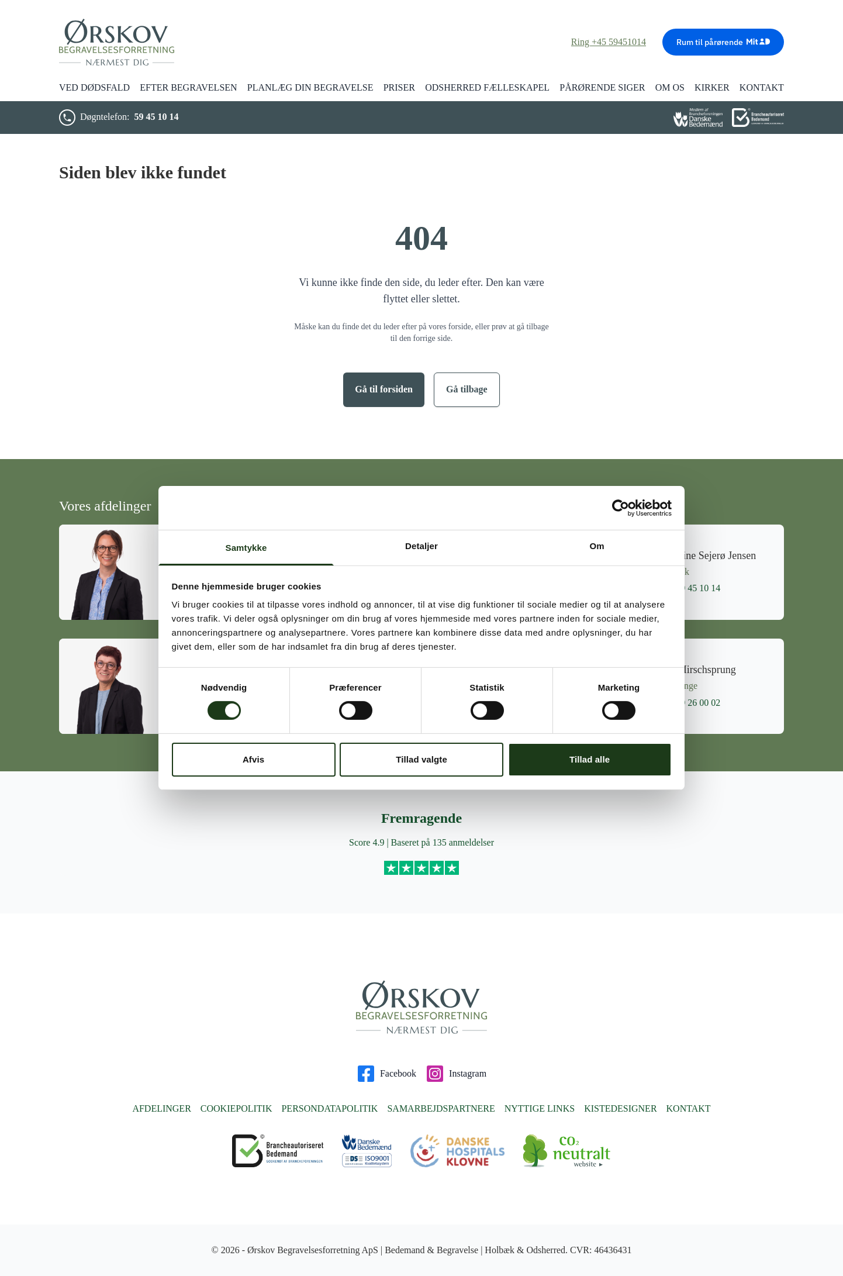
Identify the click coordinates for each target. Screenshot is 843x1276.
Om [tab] (596, 546)
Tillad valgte (421, 759)
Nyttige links (540, 1108)
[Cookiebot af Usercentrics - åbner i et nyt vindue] (620, 507)
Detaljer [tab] (421, 546)
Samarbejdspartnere (441, 1108)
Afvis (253, 759)
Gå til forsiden (384, 389)
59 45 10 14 (156, 117)
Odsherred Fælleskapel (487, 87)
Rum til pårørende (723, 41)
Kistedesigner (620, 1108)
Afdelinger (161, 1108)
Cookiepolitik (236, 1108)
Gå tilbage (467, 389)
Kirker (712, 87)
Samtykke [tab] (246, 548)
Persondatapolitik (329, 1108)
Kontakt (688, 1108)
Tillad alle (589, 759)
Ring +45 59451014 (608, 42)
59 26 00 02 (689, 703)
